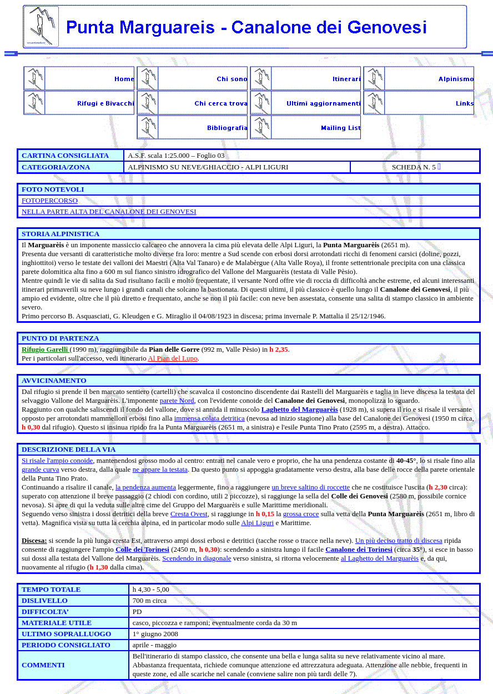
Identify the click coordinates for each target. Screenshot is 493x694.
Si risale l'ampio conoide (57, 460)
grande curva (40, 469)
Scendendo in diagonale (196, 558)
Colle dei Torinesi (142, 549)
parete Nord (177, 400)
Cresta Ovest (189, 514)
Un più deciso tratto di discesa (398, 540)
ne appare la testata (160, 469)
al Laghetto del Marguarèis (380, 558)
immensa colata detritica (209, 418)
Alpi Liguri (257, 522)
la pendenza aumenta (145, 487)
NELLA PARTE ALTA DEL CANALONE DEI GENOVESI (109, 211)
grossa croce (301, 514)
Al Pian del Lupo (172, 358)
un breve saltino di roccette (311, 487)
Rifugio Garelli (45, 349)
